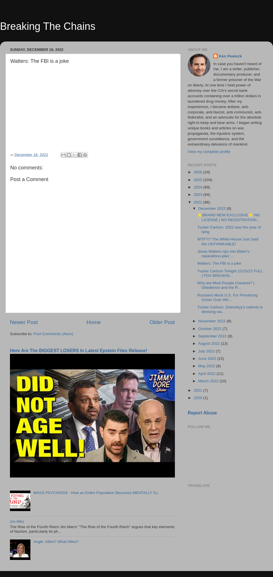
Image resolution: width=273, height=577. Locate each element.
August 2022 (209, 343)
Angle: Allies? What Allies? (55, 541)
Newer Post (24, 322)
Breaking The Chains (48, 26)
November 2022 (212, 321)
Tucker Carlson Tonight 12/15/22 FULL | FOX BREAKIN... (230, 273)
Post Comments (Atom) (53, 334)
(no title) (17, 521)
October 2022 (210, 329)
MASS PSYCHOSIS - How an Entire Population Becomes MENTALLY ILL (95, 493)
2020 (198, 398)
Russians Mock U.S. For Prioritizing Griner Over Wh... (227, 297)
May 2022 (207, 366)
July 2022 (207, 351)
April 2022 (207, 373)
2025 (198, 180)
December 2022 (212, 208)
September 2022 (213, 336)
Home (93, 322)
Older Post (162, 322)
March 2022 (209, 381)
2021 (198, 390)
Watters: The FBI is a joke (219, 263)
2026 (198, 172)
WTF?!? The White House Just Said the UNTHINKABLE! (227, 241)
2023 (198, 194)
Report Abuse (202, 412)
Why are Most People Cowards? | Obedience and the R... (226, 285)
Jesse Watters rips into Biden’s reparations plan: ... (223, 253)
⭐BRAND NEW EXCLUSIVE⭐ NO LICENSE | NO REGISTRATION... (228, 217)
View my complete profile (209, 152)
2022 (198, 202)
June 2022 (207, 358)
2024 (198, 187)
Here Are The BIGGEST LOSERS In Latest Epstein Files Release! (78, 350)
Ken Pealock (230, 56)
